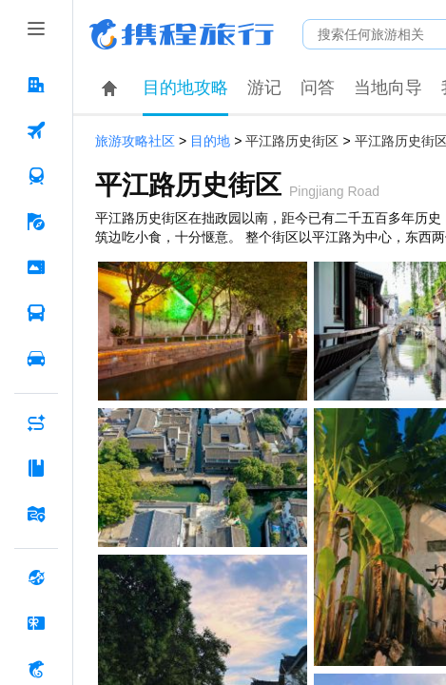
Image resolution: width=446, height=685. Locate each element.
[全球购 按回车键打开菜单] (36, 577)
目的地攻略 (185, 87)
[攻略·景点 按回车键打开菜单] (36, 468)
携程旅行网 (181, 34)
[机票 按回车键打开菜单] (36, 130)
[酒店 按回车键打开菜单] (36, 85)
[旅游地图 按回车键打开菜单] (36, 514)
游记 (264, 87)
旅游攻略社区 (135, 141)
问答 (318, 87)
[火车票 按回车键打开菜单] (36, 176)
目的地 (210, 141)
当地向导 (388, 87)
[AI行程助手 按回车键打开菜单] (36, 422)
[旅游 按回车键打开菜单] (36, 222)
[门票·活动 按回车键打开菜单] (36, 267)
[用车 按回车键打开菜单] (36, 359)
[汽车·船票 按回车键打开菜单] (36, 313)
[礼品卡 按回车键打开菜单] (36, 623)
